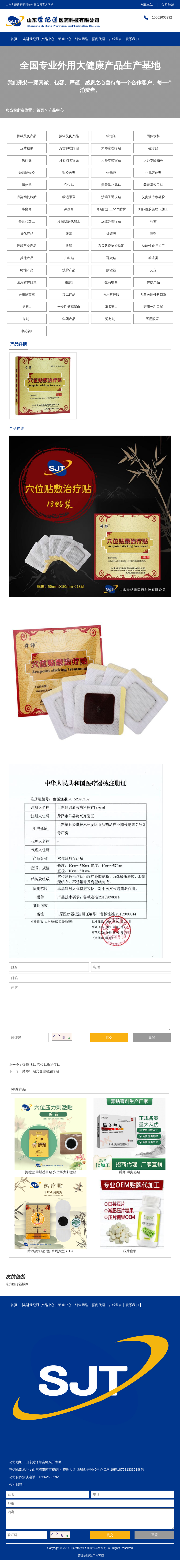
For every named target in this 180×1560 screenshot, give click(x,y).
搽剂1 (26, 319)
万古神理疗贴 (69, 148)
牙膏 (69, 233)
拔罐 (69, 246)
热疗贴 (27, 160)
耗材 (153, 221)
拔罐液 (111, 233)
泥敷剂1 (111, 319)
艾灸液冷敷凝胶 (153, 197)
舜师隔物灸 (27, 172)
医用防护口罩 (27, 282)
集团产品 (68, 319)
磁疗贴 (153, 148)
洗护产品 (68, 270)
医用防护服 (111, 294)
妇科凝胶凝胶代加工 (153, 209)
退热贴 (27, 185)
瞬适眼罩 (68, 197)
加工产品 (68, 294)
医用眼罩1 (153, 319)
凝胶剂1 (111, 307)
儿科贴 (69, 258)
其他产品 (26, 258)
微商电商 (111, 282)
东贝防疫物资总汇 (111, 246)
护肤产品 (153, 282)
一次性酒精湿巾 (68, 307)
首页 (40, 110)
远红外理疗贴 (111, 221)
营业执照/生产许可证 (91, 1555)
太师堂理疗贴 (111, 148)
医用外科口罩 (153, 307)
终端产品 (26, 270)
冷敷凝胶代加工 (68, 221)
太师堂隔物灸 (153, 160)
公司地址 (166, 5)
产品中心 (56, 110)
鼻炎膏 (69, 209)
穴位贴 (69, 185)
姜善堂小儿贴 (111, 185)
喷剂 (153, 233)
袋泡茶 (111, 136)
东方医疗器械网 (17, 1284)
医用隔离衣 (27, 294)
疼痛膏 (27, 209)
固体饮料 (153, 136)
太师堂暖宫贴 (111, 160)
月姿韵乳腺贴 (27, 197)
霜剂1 (69, 282)
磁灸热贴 (68, 172)
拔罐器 (111, 270)
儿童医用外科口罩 (153, 294)
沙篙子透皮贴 (111, 197)
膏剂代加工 (27, 221)
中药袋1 (27, 331)
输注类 (153, 258)
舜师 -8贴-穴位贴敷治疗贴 (41, 1064)
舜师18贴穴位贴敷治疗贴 (40, 1071)
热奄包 (111, 172)
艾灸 (153, 270)
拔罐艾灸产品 (27, 136)
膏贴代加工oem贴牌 (111, 209)
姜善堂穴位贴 (153, 185)
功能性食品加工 (153, 246)
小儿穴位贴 (153, 172)
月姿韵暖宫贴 (69, 160)
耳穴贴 (111, 258)
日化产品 (26, 233)
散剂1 (26, 307)
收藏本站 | (149, 5)
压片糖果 (26, 148)
